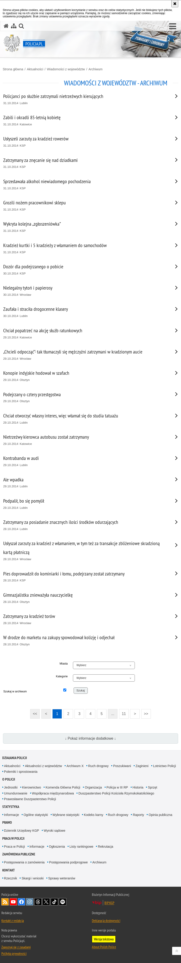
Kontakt (8, 870)
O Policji (8, 779)
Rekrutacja (105, 846)
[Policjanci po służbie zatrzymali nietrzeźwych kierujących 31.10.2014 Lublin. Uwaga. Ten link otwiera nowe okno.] (85, 99)
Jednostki (11, 787)
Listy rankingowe (81, 846)
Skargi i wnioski (32, 878)
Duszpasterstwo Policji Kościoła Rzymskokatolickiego (116, 793)
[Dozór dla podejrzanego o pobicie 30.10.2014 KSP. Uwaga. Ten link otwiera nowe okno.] (85, 270)
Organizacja (93, 787)
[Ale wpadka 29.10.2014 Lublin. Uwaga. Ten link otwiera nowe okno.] (85, 483)
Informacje (11, 815)
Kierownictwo (31, 787)
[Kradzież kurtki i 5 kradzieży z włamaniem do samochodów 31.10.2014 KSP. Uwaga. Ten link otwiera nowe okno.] (85, 248)
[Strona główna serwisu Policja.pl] (6, 26)
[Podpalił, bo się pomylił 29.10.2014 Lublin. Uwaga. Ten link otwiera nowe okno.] (85, 504)
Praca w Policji (13, 838)
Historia (138, 787)
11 (124, 714)
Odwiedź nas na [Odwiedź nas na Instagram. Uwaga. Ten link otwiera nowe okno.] (29, 901)
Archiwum (95, 69)
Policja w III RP (117, 787)
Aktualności (35, 69)
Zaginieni (142, 766)
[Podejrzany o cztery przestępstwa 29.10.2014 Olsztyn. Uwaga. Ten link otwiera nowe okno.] (85, 398)
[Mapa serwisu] (13, 26)
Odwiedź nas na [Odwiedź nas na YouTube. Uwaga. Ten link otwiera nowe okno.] (13, 901)
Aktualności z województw (43, 766)
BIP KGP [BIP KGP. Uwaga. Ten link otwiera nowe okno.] (109, 902)
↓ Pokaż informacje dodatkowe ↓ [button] (90, 738)
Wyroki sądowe (54, 830)
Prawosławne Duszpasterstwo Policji (30, 799)
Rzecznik (10, 878)
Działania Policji (14, 757)
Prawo (7, 822)
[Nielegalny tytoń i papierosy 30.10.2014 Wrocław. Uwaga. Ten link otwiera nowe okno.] (85, 291)
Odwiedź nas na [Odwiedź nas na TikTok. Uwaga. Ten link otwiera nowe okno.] (54, 901)
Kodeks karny (93, 815)
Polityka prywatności (14, 953)
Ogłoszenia (57, 846)
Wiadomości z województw (66, 69)
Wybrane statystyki (66, 815)
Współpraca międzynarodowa (53, 793)
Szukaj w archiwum (15, 691)
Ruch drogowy (98, 766)
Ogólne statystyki (36, 815)
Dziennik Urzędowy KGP (21, 830)
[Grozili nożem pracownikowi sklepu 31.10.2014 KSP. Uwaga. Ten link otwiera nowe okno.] (85, 206)
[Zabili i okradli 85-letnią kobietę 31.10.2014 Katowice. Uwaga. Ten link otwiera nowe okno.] (85, 121)
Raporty (138, 815)
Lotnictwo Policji (164, 766)
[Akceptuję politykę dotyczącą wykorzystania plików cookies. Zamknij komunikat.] (174, 3)
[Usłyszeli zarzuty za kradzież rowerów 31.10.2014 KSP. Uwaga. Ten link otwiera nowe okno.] (85, 142)
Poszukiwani (122, 766)
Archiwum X (75, 766)
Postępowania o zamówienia (24, 862)
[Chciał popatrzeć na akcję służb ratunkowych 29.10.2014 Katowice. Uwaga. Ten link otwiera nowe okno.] (85, 334)
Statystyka (10, 806)
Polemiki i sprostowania (20, 771)
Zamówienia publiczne (18, 854)
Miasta (64, 663)
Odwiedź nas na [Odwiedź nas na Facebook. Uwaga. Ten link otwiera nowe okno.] (21, 901)
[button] (172, 26)
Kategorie (62, 676)
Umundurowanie (15, 793)
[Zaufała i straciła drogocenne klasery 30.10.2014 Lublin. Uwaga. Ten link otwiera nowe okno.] (85, 312)
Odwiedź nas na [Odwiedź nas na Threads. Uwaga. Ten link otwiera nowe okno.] (38, 901)
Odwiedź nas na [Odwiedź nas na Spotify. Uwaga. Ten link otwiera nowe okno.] (62, 901)
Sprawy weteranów (61, 878)
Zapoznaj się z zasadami (16, 947)
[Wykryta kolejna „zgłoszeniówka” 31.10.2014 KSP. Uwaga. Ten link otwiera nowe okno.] (85, 227)
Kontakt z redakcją (12, 920)
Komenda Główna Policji (62, 787)
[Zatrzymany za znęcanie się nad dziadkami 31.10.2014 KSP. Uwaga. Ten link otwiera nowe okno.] (85, 163)
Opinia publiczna (160, 815)
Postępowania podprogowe (68, 862)
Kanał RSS (5, 901)
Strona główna (13, 69)
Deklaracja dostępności (106, 920)
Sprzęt (152, 787)
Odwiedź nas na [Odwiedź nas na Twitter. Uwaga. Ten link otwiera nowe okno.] (46, 901)
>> (144, 712)
